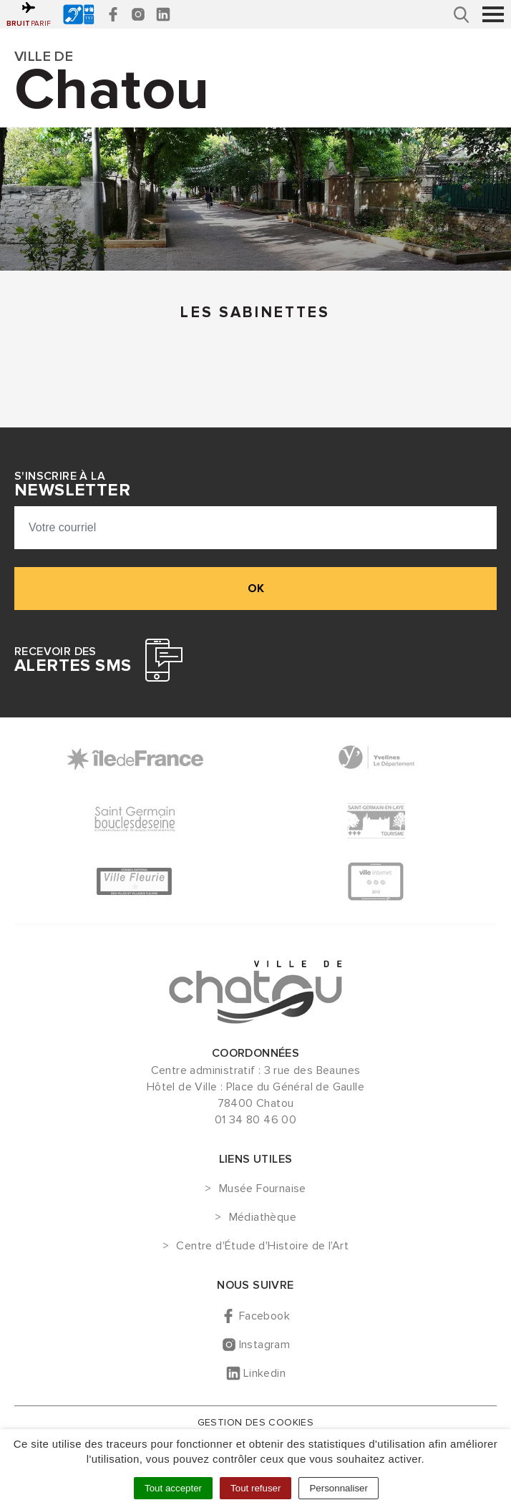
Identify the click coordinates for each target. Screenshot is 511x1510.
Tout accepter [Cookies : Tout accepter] (173, 1488)
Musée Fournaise (262, 1189)
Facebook (264, 1316)
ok (256, 588)
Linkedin (264, 1373)
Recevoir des (72, 660)
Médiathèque (262, 1217)
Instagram (265, 1344)
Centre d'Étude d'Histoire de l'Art (262, 1246)
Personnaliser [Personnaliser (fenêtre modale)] (338, 1488)
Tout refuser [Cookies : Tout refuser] (255, 1488)
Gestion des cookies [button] (256, 1422)
